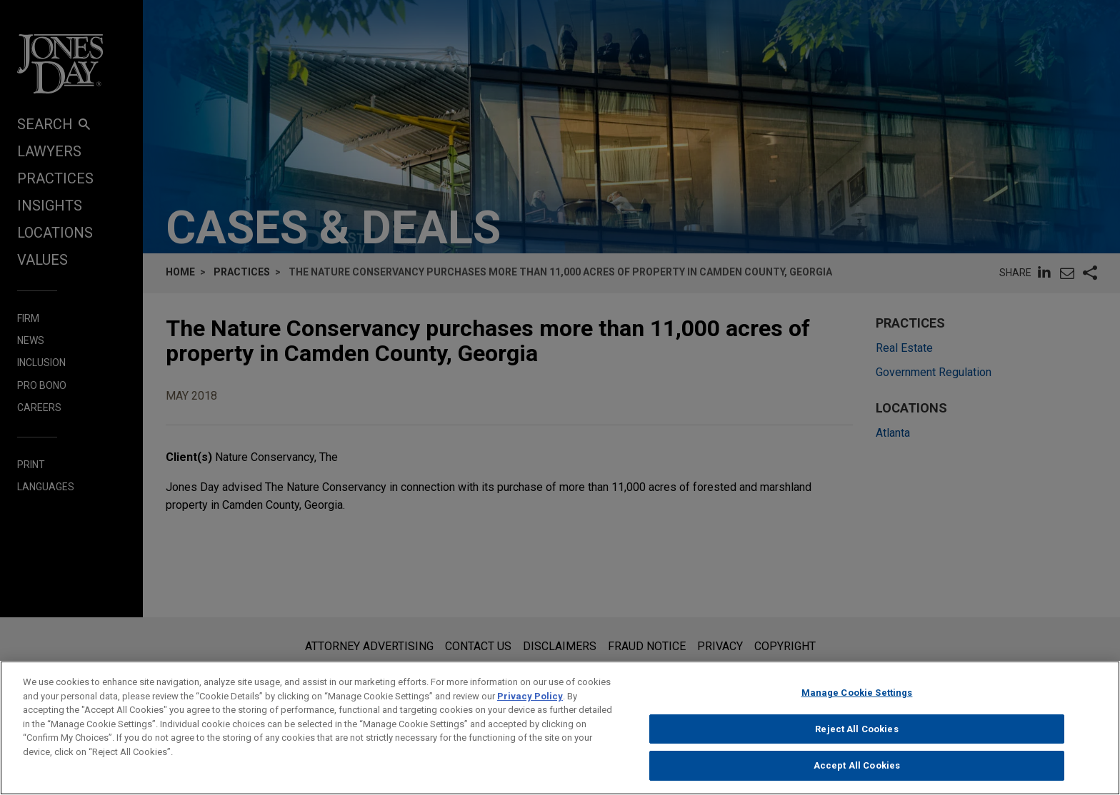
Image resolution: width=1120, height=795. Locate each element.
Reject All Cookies (856, 733)
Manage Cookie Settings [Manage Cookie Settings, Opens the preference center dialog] (857, 697)
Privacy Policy (530, 700)
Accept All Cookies (857, 770)
